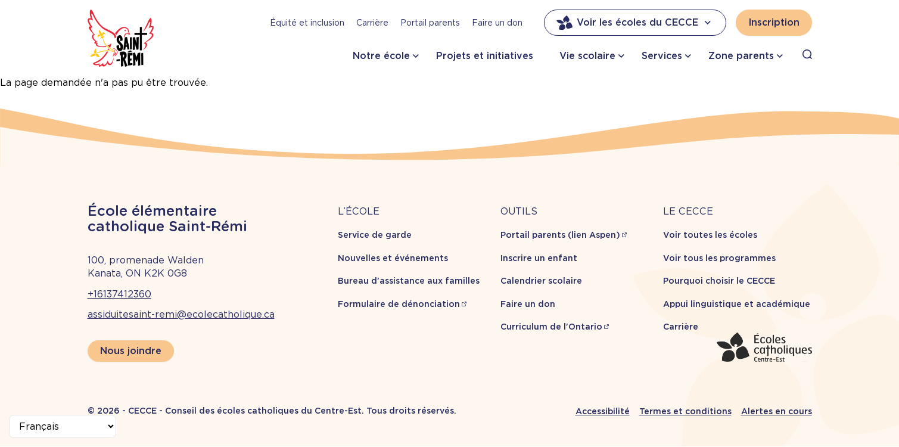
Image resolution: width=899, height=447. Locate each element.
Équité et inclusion (307, 22)
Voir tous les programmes (719, 258)
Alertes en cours (776, 411)
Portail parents (430, 22)
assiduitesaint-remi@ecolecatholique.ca (181, 314)
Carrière (372, 22)
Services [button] (662, 55)
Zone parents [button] (741, 55)
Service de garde (375, 235)
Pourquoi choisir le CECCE (719, 280)
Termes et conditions (685, 411)
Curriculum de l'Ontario (551, 326)
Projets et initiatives (484, 55)
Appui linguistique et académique (736, 304)
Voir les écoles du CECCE (635, 22)
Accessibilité (603, 411)
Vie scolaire (587, 55)
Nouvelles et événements (393, 258)
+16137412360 (119, 294)
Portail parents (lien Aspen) (560, 235)
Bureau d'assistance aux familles (409, 280)
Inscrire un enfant (538, 258)
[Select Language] (62, 426)
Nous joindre (130, 350)
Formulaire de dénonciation (399, 304)
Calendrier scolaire (541, 280)
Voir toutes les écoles (710, 235)
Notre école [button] (381, 55)
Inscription (774, 22)
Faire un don (497, 22)
